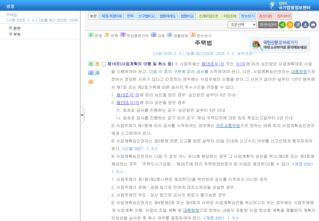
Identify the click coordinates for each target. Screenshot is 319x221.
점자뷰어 (283, 16)
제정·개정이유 (112, 16)
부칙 (15, 34)
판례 (95, 35)
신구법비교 (146, 16)
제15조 (207, 64)
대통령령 (299, 71)
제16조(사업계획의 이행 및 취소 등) (140, 64)
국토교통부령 (228, 125)
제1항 (219, 64)
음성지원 (265, 16)
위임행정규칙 (134, 35)
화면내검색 (268, 24)
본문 (15, 28)
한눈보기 (247, 16)
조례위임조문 (208, 16)
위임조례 (229, 16)
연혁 (130, 16)
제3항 (240, 64)
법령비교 (187, 16)
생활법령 (177, 35)
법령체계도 (168, 16)
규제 (158, 35)
